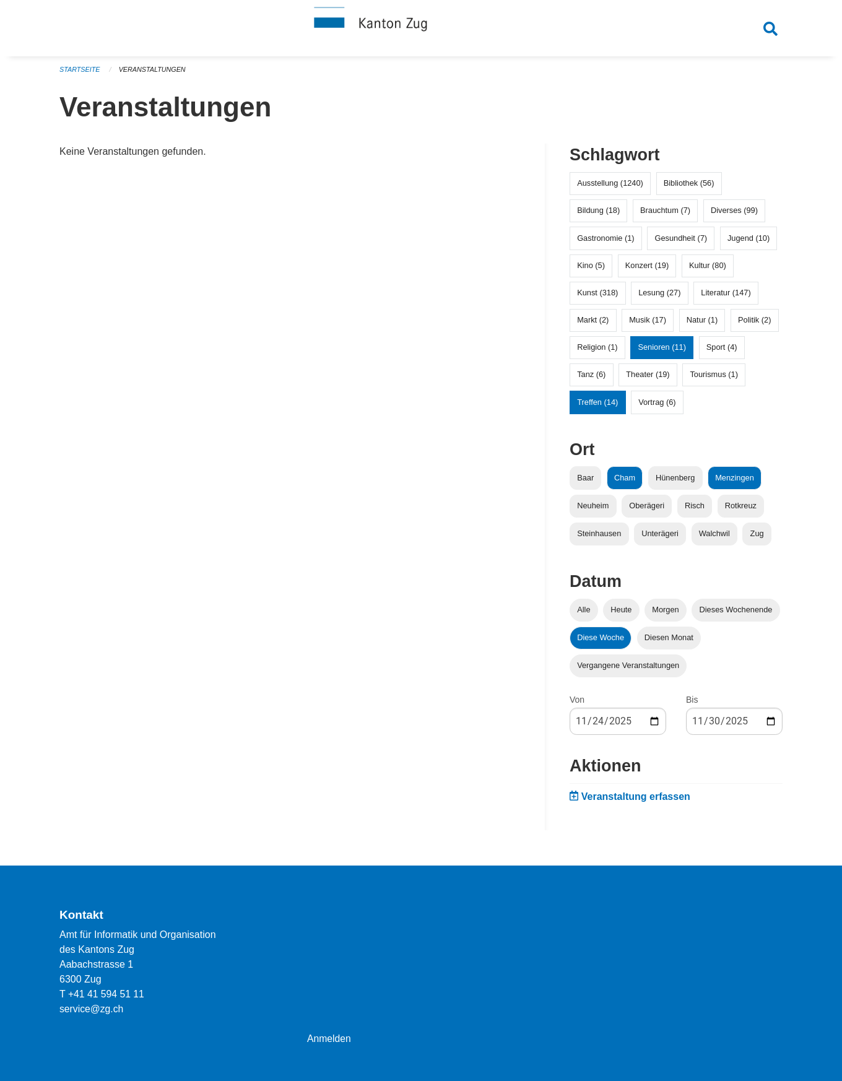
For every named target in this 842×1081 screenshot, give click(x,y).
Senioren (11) (662, 352)
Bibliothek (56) (689, 188)
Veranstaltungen (153, 74)
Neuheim (593, 509)
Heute (621, 614)
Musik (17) (647, 324)
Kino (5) (591, 269)
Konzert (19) (647, 269)
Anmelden (329, 1038)
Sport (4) (721, 352)
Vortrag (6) (656, 406)
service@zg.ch (91, 1009)
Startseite (80, 74)
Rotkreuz (741, 509)
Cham (624, 482)
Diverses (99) (734, 215)
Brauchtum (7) (665, 215)
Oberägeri (646, 509)
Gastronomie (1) (605, 242)
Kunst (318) (597, 297)
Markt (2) (593, 324)
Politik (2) (754, 324)
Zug (757, 538)
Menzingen (734, 482)
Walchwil (714, 538)
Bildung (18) (598, 215)
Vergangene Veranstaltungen (628, 670)
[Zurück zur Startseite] (421, 29)
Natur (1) (702, 324)
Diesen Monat (669, 642)
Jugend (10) (748, 242)
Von (577, 705)
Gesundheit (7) (680, 242)
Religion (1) (597, 352)
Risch (695, 509)
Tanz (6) (591, 379)
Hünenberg (675, 482)
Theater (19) (647, 379)
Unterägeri (660, 538)
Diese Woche (600, 642)
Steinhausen (599, 538)
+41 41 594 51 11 (106, 994)
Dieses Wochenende (736, 614)
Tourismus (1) (714, 379)
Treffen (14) (597, 406)
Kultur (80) (707, 269)
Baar (585, 482)
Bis (692, 705)
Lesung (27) (659, 297)
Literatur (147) (725, 297)
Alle (583, 614)
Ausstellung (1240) (610, 188)
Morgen (665, 614)
